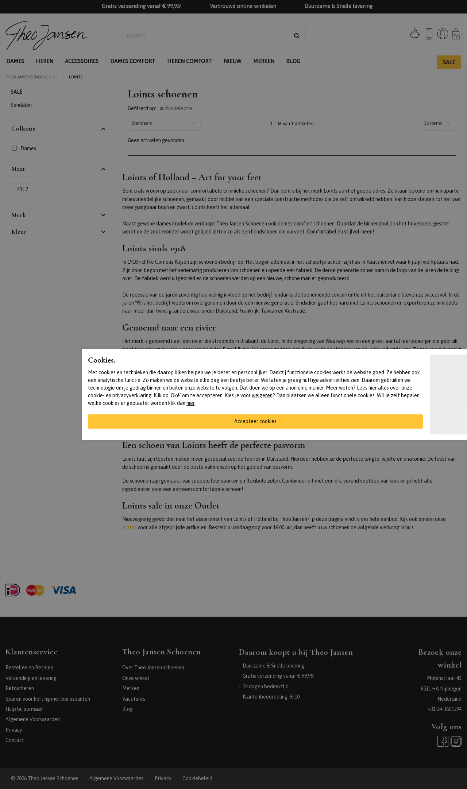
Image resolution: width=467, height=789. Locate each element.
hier (372, 388)
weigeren (262, 395)
